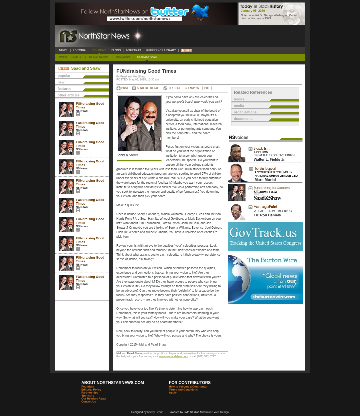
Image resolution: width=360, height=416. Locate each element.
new (61, 82)
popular (64, 76)
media (239, 106)
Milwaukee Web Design (214, 412)
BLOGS (116, 50)
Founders (88, 386)
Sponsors (88, 395)
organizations (245, 112)
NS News (82, 110)
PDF (207, 88)
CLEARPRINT (192, 88)
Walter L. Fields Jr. (70, 56)
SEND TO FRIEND (147, 88)
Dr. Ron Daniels (98, 56)
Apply (173, 392)
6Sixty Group (155, 412)
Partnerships (90, 392)
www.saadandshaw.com (173, 356)
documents (243, 119)
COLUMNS (99, 50)
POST (125, 88)
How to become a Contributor (188, 386)
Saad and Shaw (147, 56)
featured (65, 89)
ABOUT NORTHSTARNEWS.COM (113, 383)
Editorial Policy (91, 389)
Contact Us (89, 401)
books (239, 99)
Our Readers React (94, 398)
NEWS (63, 50)
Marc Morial (123, 56)
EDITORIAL (80, 50)
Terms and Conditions (183, 389)
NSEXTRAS (134, 50)
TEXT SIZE (174, 88)
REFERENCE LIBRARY (161, 50)
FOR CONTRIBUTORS (190, 383)
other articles (69, 95)
